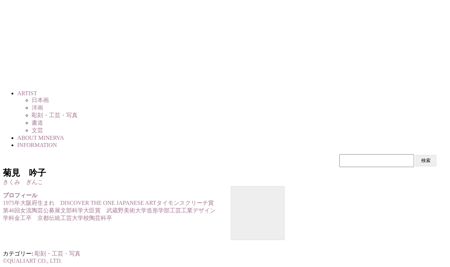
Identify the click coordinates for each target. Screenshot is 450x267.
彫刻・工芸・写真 (58, 253)
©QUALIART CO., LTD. (32, 261)
